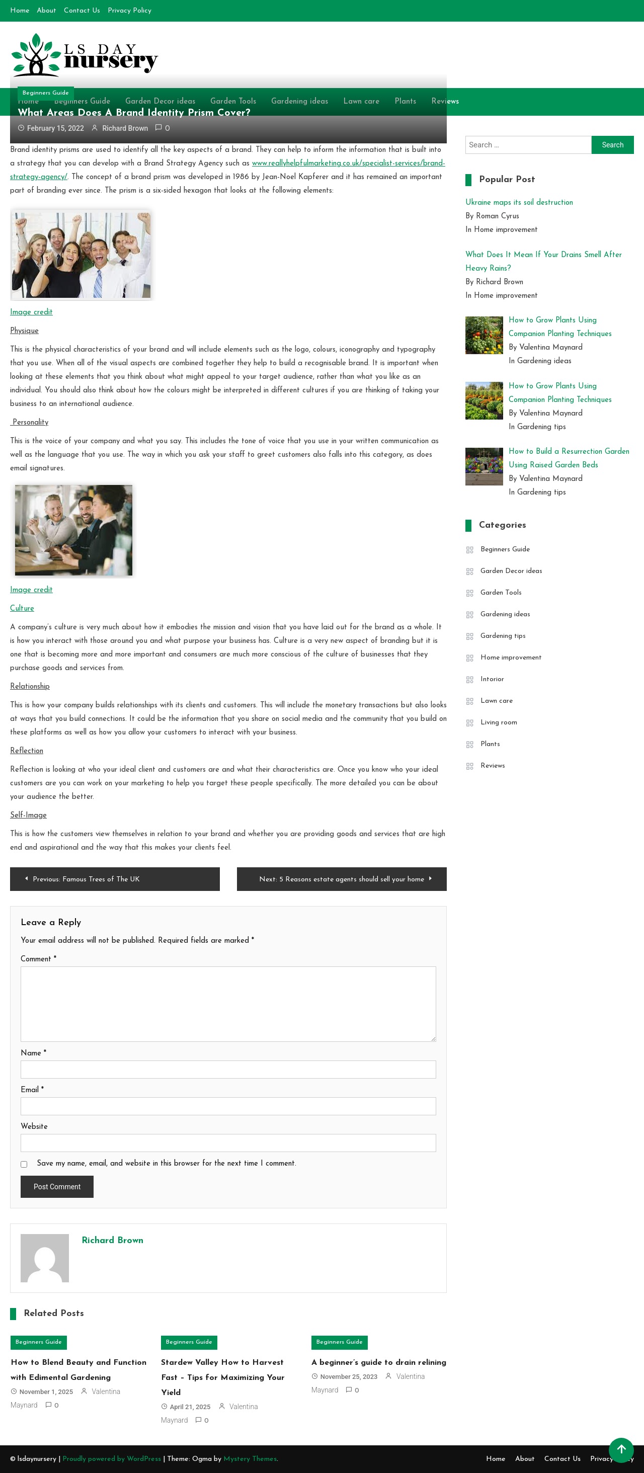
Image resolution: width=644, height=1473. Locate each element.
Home (19, 11)
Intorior (492, 679)
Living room (498, 722)
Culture (22, 609)
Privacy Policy (129, 11)
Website (34, 1127)
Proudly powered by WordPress (112, 1459)
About (46, 11)
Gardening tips (503, 636)
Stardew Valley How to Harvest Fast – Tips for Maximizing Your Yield (223, 1378)
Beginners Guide (46, 93)
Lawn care (496, 701)
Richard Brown (125, 128)
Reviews (492, 766)
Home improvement (511, 658)
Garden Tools (501, 593)
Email (32, 1090)
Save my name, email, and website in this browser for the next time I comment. (166, 1164)
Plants (490, 744)
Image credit (31, 312)
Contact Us (82, 11)
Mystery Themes (250, 1459)
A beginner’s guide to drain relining (378, 1363)
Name (33, 1053)
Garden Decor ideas (511, 571)
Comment (38, 959)
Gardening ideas (505, 614)
